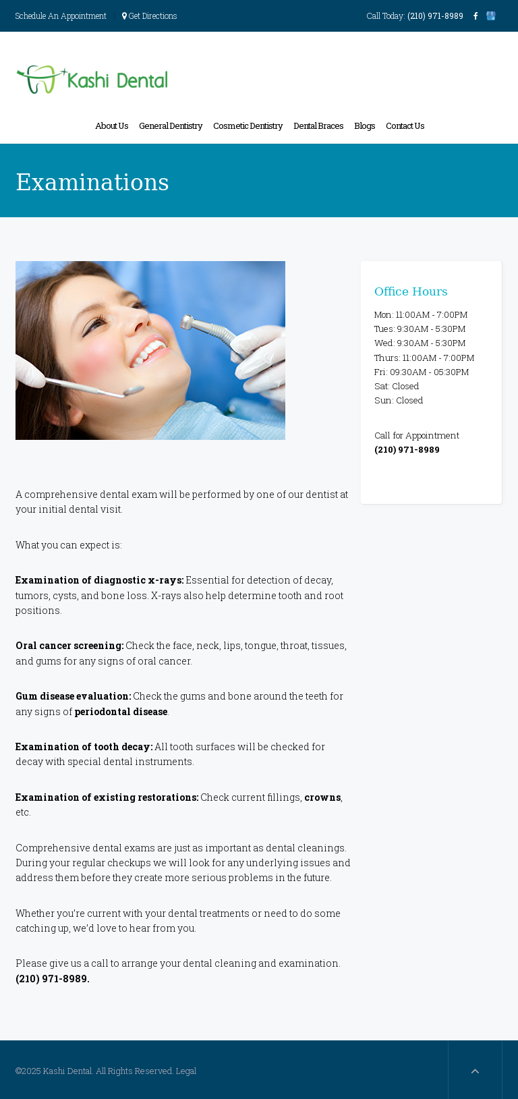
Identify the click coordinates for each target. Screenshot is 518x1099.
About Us (111, 125)
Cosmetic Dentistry (248, 125)
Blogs (364, 125)
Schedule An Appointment (61, 15)
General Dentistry (170, 125)
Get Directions (149, 15)
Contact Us (405, 125)
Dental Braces (318, 125)
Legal (186, 1070)
